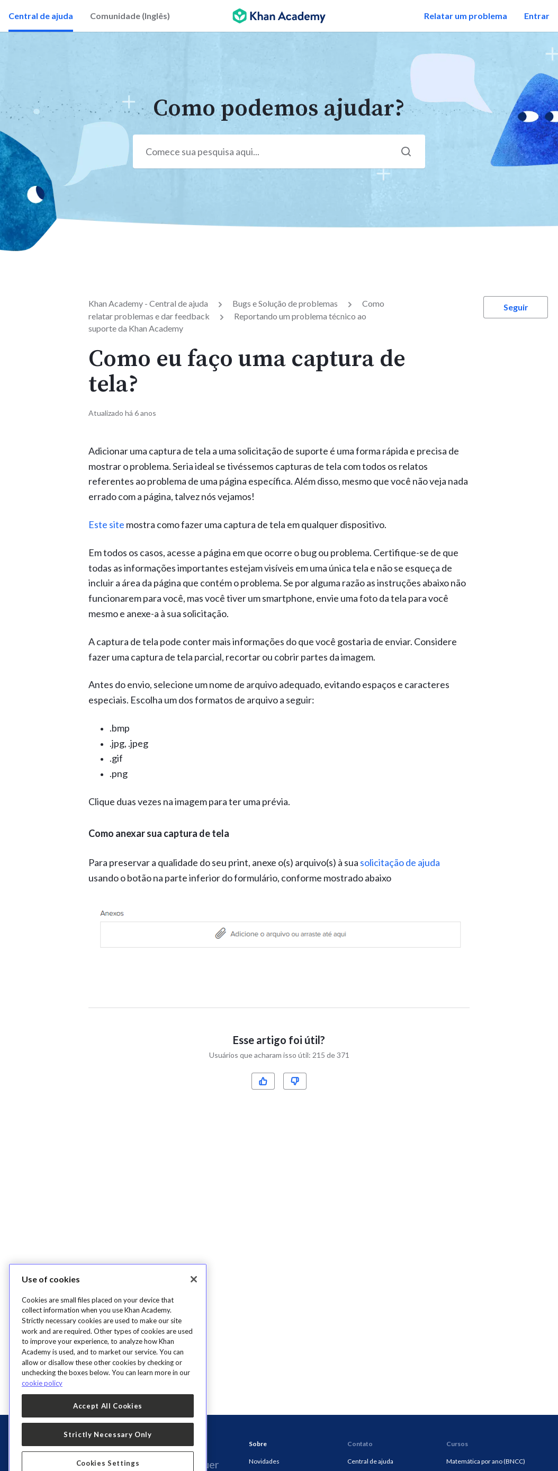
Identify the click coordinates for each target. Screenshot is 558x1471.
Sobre (258, 1444)
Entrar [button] (537, 16)
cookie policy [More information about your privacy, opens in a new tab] (42, 1430)
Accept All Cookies (107, 1453)
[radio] (263, 1081)
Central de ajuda (40, 16)
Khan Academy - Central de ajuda (148, 303)
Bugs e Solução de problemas (285, 303)
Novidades (264, 1461)
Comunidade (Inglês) (130, 16)
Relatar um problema (465, 16)
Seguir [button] (515, 307)
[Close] (193, 1326)
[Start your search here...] (279, 151)
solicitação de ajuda (400, 862)
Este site (106, 524)
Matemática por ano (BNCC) (485, 1461)
